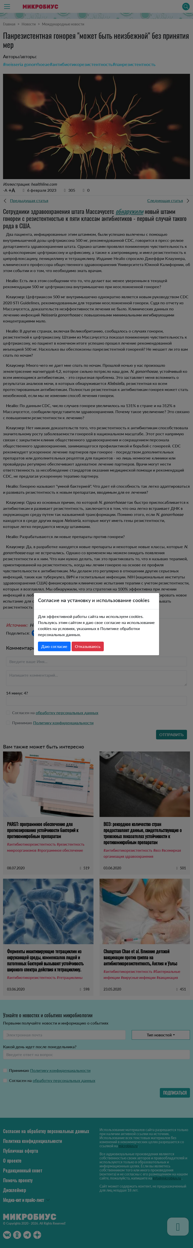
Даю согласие (54, 646)
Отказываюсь (88, 646)
